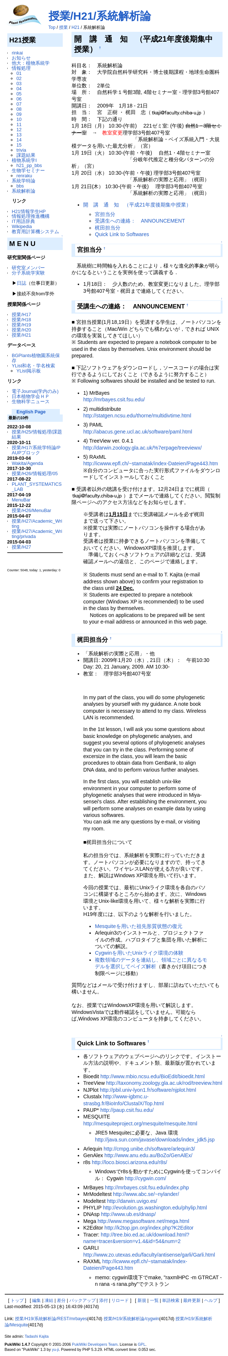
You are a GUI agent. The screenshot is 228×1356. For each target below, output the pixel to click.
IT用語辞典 (23, 221)
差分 (61, 1300)
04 (19, 88)
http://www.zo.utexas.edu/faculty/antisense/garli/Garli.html (149, 1255)
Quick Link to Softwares (122, 234)
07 (19, 104)
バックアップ (82, 1300)
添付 (103, 1300)
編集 (36, 1300)
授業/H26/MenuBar (31, 510)
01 (19, 73)
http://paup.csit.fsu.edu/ (127, 1110)
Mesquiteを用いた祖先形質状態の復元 (138, 926)
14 (19, 140)
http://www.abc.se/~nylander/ (146, 1194)
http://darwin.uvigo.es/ (132, 1201)
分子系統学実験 (28, 273)
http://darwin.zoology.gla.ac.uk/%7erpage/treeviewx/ (142, 448)
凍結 (49, 1300)
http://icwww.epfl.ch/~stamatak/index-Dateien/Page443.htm (150, 463)
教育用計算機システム (35, 231)
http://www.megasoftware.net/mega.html (143, 1221)
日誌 (21, 283)
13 (19, 134)
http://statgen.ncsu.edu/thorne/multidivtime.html (137, 415)
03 (19, 83)
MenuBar (21, 500)
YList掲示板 (28, 371)
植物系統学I (24, 160)
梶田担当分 (107, 228)
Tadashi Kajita (37, 1336)
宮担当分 (105, 214)
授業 (63, 27)
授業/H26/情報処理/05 (35, 473)
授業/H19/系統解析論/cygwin (131, 1318)
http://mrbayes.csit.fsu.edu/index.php (147, 1187)
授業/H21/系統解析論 (100, 16)
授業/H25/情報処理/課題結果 (37, 434)
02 (19, 78)
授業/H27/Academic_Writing (37, 523)
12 (19, 129)
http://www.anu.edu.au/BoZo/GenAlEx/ (148, 1155)
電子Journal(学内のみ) (35, 391)
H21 (76, 27)
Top (52, 27)
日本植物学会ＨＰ (31, 396)
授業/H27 (21, 547)
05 (19, 93)
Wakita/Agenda (27, 463)
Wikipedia (22, 226)
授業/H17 (21, 314)
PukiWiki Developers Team (94, 1344)
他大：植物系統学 (31, 63)
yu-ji (55, 1349)
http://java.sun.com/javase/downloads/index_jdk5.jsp (155, 1140)
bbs (20, 186)
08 (19, 109)
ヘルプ (210, 1300)
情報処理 (21, 68)
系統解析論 (23, 191)
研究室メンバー (28, 267)
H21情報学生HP (29, 211)
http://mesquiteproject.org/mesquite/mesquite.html (140, 1123)
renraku (24, 175)
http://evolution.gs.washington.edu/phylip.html (155, 1208)
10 (19, 119)
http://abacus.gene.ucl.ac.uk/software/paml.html (137, 432)
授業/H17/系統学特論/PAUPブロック (36, 450)
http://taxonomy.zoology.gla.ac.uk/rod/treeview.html (164, 1083)
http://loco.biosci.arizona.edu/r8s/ (129, 1162)
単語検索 (170, 1300)
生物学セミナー (28, 170)
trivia (21, 150)
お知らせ (21, 58)
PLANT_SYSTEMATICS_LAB (37, 486)
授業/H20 (21, 330)
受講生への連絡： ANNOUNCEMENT (140, 221)
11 (19, 124)
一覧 (154, 1300)
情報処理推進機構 (31, 216)
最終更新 (192, 1300)
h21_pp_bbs (29, 165)
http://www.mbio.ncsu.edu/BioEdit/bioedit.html (152, 1076)
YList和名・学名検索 (33, 365)
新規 (142, 1300)
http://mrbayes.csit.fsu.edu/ (114, 399)
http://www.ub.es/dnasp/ (128, 1214)
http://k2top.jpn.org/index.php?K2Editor (148, 1228)
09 (19, 114)
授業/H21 (21, 335)
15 (19, 145)
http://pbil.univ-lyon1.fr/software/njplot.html (148, 1090)
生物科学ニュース (31, 401)
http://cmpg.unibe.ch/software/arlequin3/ (149, 1149)
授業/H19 (21, 324)
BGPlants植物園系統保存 (36, 358)
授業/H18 (21, 319)
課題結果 (25, 155)
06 (19, 99)
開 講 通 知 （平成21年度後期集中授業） (137, 205)
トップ (17, 1300)
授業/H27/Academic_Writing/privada (37, 534)
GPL (142, 1344)
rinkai (17, 53)
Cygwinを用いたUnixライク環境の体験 (139, 953)
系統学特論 (23, 180)
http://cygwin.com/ (145, 1178)
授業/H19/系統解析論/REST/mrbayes (51, 1318)
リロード (120, 1300)
